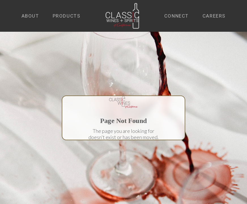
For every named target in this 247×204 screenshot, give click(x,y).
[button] (30, 16)
